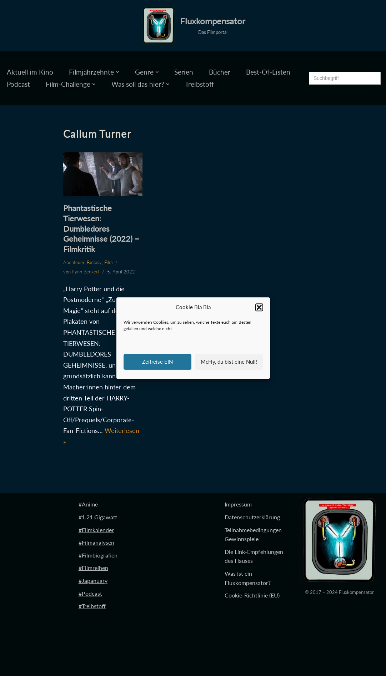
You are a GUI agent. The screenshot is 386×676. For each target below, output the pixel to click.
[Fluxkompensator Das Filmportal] (193, 25)
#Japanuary (93, 580)
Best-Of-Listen (268, 72)
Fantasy (94, 262)
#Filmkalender (96, 529)
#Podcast (90, 593)
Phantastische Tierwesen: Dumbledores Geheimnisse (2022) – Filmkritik (101, 228)
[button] (259, 307)
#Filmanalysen (96, 542)
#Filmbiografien (98, 555)
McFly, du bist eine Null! (229, 361)
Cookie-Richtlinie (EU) (252, 595)
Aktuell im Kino (30, 72)
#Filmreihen (93, 567)
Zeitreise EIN (157, 361)
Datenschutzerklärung (252, 517)
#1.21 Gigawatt (98, 517)
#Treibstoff (92, 605)
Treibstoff (199, 84)
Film (108, 262)
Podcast (18, 84)
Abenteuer (73, 262)
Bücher (219, 72)
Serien (183, 72)
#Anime (88, 504)
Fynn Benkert (85, 271)
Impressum (238, 504)
